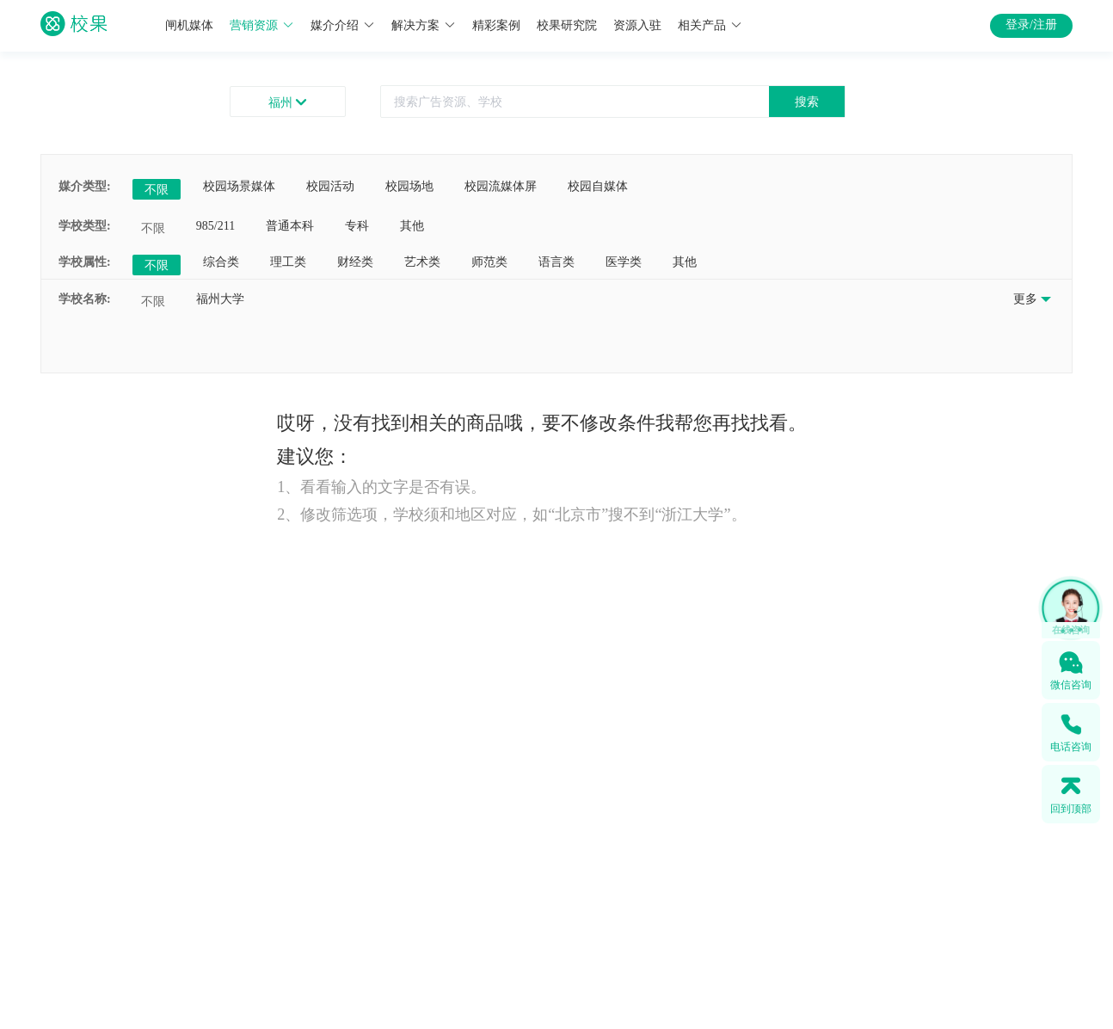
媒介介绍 (343, 25)
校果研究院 (567, 25)
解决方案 (423, 25)
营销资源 (262, 25)
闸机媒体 (189, 25)
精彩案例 (496, 25)
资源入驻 (637, 25)
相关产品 (710, 25)
